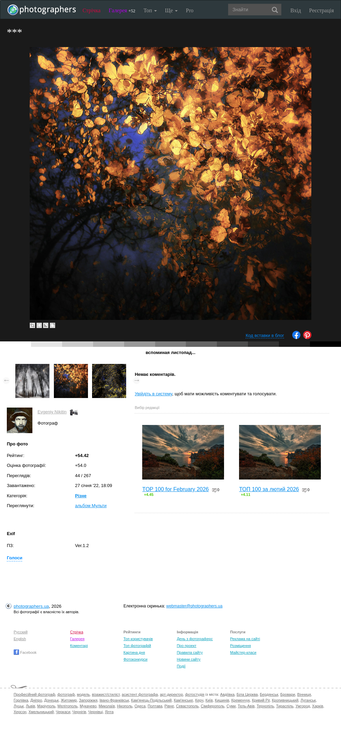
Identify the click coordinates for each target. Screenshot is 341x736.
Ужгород (303, 706)
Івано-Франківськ (114, 700)
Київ (209, 700)
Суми (231, 706)
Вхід (296, 10)
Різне (81, 495)
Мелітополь (68, 706)
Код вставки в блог (265, 335)
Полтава (155, 706)
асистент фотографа (140, 694)
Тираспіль (285, 706)
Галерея (122, 10)
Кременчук (240, 700)
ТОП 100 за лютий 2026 (269, 489)
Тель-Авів (246, 706)
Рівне (169, 706)
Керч (199, 700)
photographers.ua (31, 606)
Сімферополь (212, 706)
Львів (30, 706)
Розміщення (240, 646)
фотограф (66, 694)
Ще (171, 10)
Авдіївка (227, 694)
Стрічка (92, 10)
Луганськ (308, 700)
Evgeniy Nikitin (52, 411)
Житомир (69, 700)
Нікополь (124, 706)
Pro (189, 10)
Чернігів (79, 712)
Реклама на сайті (245, 639)
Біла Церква (247, 694)
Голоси (14, 557)
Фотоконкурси (135, 659)
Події (181, 666)
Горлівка (21, 700)
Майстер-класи (243, 652)
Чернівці (95, 712)
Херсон (20, 712)
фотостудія (195, 694)
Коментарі (79, 646)
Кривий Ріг (261, 700)
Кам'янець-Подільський (151, 700)
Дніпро (36, 700)
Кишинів (222, 700)
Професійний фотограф (34, 694)
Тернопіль (265, 706)
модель (83, 694)
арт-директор (171, 694)
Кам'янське (183, 700)
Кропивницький (285, 700)
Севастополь (187, 706)
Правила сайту (190, 652)
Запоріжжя (88, 700)
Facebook (25, 652)
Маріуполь (46, 706)
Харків (317, 706)
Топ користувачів (138, 639)
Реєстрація (321, 10)
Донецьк (51, 700)
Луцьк (19, 706)
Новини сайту (189, 659)
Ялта (109, 712)
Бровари (287, 694)
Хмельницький (41, 712)
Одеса (139, 706)
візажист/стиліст (105, 694)
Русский (21, 632)
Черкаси (63, 712)
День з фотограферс (195, 639)
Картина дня (134, 652)
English (20, 639)
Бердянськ (269, 694)
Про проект (186, 646)
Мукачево (88, 706)
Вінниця (304, 694)
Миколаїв (107, 706)
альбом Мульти (91, 505)
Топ (150, 10)
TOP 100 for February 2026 (175, 489)
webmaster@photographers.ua (194, 606)
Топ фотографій (137, 646)
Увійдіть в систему (153, 393)
